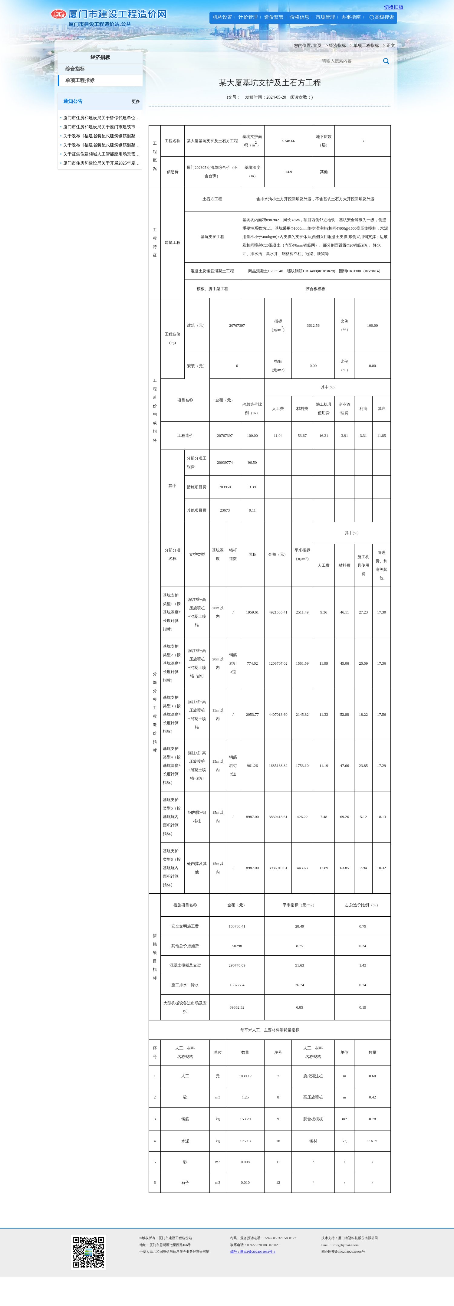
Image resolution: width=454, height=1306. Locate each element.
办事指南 (351, 17)
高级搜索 (384, 17)
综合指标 (75, 68)
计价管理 (248, 17)
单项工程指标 (366, 45)
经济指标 (337, 45)
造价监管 (274, 17)
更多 (136, 101)
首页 (317, 45)
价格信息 (299, 17)
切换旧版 (393, 7)
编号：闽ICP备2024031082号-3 (252, 1251)
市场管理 (325, 17)
